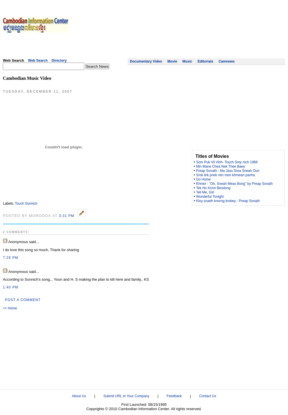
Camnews (227, 61)
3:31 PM (67, 216)
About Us (79, 396)
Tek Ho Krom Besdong (213, 188)
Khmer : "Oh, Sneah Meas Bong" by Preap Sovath (234, 184)
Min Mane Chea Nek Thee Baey (220, 166)
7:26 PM (10, 258)
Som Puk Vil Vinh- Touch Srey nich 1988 (227, 162)
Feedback (174, 396)
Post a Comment (23, 300)
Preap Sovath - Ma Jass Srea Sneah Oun (227, 171)
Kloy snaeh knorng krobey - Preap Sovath (228, 201)
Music (187, 61)
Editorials (205, 61)
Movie (172, 61)
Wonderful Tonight (210, 197)
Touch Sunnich (26, 203)
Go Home (203, 179)
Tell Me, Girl (205, 192)
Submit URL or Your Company (126, 396)
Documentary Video (146, 61)
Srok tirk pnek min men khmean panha (225, 175)
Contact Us (207, 396)
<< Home (10, 308)
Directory (59, 61)
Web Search (38, 61)
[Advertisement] (258, 33)
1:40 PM (10, 287)
